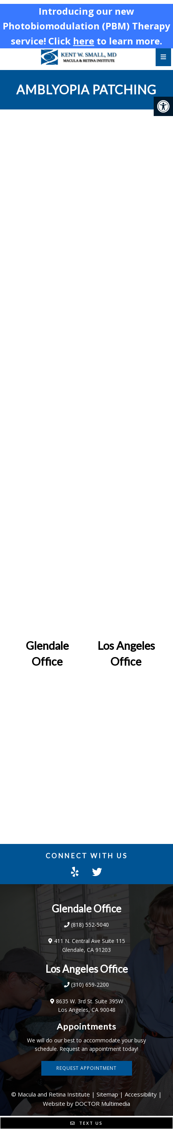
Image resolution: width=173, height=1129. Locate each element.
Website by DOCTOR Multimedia (86, 1103)
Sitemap (107, 1094)
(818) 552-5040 (90, 924)
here (83, 40)
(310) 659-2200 (90, 984)
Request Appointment (86, 1068)
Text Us (86, 1123)
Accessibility (141, 1094)
